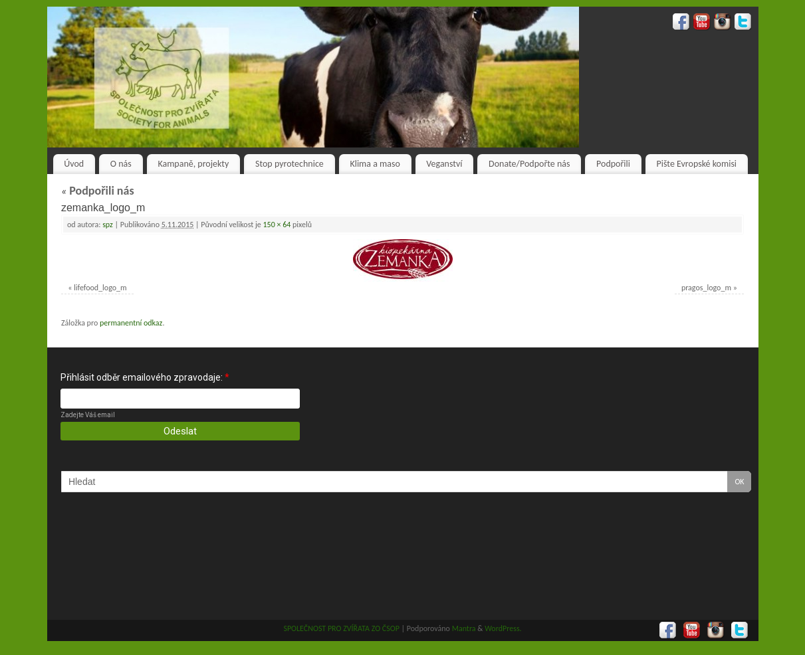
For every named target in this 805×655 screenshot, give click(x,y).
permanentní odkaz (131, 323)
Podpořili (613, 163)
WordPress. (503, 628)
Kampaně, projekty (193, 163)
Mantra (464, 628)
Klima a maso (375, 163)
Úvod (74, 163)
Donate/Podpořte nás (529, 163)
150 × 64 (277, 224)
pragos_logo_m (706, 287)
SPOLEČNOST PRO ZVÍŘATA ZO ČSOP (341, 628)
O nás (121, 163)
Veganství (444, 163)
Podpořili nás (97, 190)
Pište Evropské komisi (697, 163)
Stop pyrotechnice (289, 163)
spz (107, 224)
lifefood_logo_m (100, 287)
